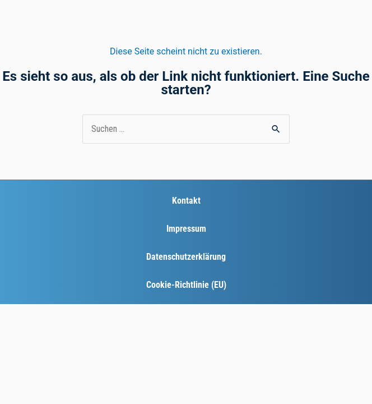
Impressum (186, 228)
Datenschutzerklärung (186, 256)
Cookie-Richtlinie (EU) (186, 284)
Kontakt (186, 200)
